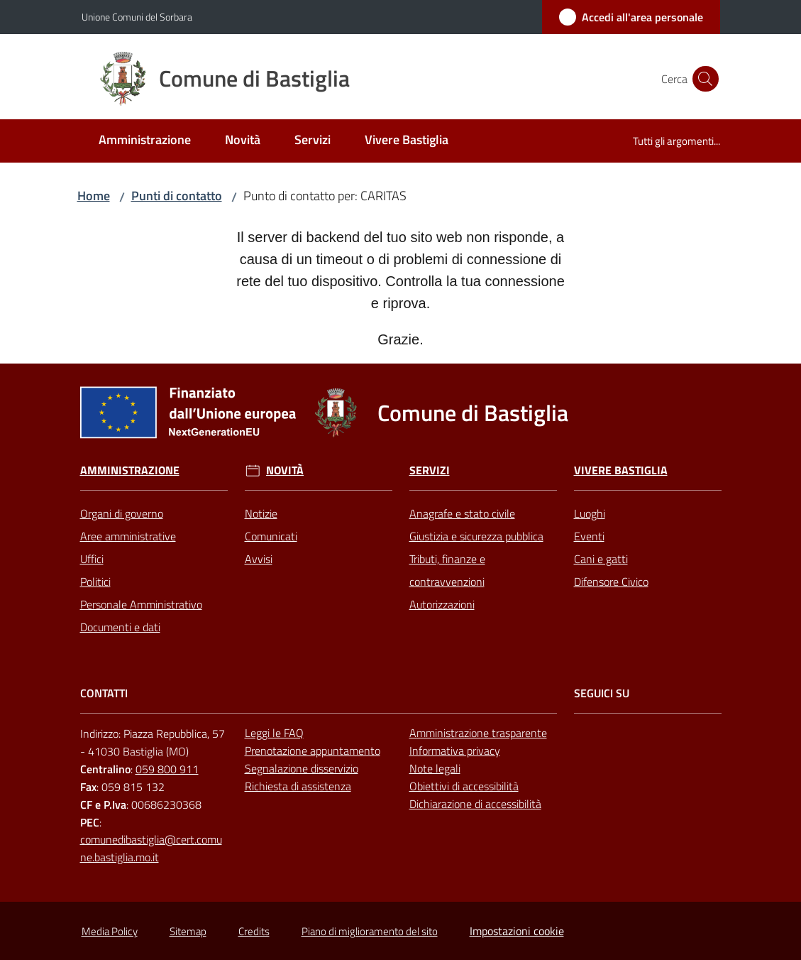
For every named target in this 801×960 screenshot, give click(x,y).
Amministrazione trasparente (478, 732)
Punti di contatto (176, 195)
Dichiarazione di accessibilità (475, 803)
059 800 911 (167, 769)
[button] (703, 79)
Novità (285, 470)
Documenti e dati (120, 627)
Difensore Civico (611, 581)
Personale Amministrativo (141, 604)
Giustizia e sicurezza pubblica (476, 536)
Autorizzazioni (442, 604)
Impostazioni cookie (517, 930)
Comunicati (271, 536)
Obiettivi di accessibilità (464, 786)
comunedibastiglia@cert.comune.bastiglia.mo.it (151, 848)
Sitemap (188, 931)
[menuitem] (145, 141)
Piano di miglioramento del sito (370, 931)
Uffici (92, 558)
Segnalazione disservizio (301, 768)
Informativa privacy (454, 750)
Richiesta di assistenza (298, 786)
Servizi (429, 470)
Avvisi (258, 558)
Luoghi (589, 513)
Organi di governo (121, 513)
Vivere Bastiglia (621, 470)
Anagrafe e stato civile (462, 513)
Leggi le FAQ (274, 732)
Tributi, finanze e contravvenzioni (447, 570)
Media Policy (110, 931)
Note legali (434, 768)
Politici (95, 581)
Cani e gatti (601, 558)
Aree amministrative (128, 536)
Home (93, 195)
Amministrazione (129, 470)
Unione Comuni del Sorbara (137, 16)
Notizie (261, 513)
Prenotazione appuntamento (312, 750)
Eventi (589, 536)
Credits (254, 931)
